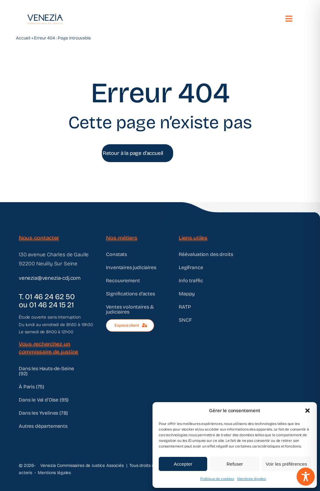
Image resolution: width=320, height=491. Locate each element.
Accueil (23, 38)
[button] (307, 410)
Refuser (235, 464)
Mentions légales (251, 479)
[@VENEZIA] (44, 16)
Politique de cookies (217, 479)
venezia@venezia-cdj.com (50, 278)
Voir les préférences (286, 464)
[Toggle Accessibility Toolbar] (305, 476)
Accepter (183, 464)
